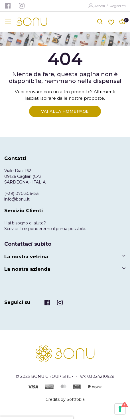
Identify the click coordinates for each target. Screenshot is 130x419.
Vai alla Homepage (65, 111)
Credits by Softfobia (65, 399)
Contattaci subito (27, 244)
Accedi (100, 6)
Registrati (118, 6)
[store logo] (32, 21)
